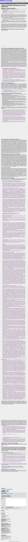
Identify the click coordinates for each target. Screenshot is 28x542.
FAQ (19, 541)
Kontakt (16, 541)
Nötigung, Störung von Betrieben (12, 4)
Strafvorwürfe (6, 4)
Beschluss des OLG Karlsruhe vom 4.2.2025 (12, 116)
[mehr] (2, 522)
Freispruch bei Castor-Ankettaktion (6, 400)
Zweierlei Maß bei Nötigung (7, 466)
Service (4, 3)
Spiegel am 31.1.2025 (4, 468)
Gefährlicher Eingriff (11, 9)
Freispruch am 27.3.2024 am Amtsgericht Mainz (10, 360)
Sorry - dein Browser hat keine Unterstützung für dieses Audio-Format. (13, 46)
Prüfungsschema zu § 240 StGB (5, 489)
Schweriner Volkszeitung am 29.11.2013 (18, 400)
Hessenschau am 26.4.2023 (18, 462)
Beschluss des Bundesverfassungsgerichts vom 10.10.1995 (12, 181)
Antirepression (2, 4)
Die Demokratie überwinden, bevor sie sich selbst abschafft (5, 536)
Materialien (1, 3)
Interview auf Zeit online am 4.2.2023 (7, 90)
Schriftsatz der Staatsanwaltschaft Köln (9, 260)
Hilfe (5, 512)
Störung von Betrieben (16, 9)
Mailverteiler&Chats (6, 537)
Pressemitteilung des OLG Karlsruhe (9, 437)
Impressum (18, 541)
